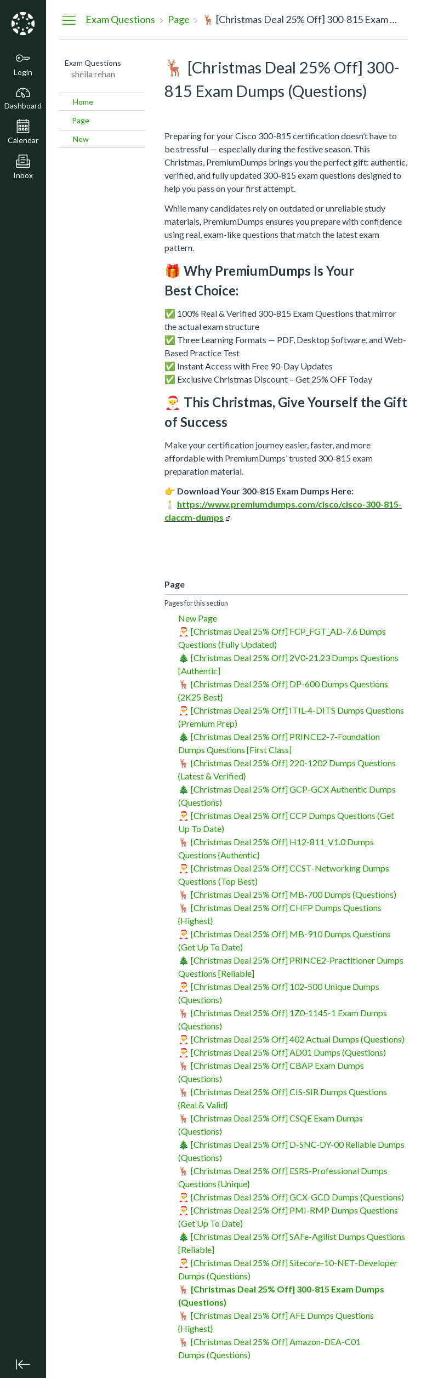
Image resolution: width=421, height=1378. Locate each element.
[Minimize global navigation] (23, 1364)
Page (80, 120)
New (81, 139)
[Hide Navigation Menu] (69, 20)
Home (83, 101)
